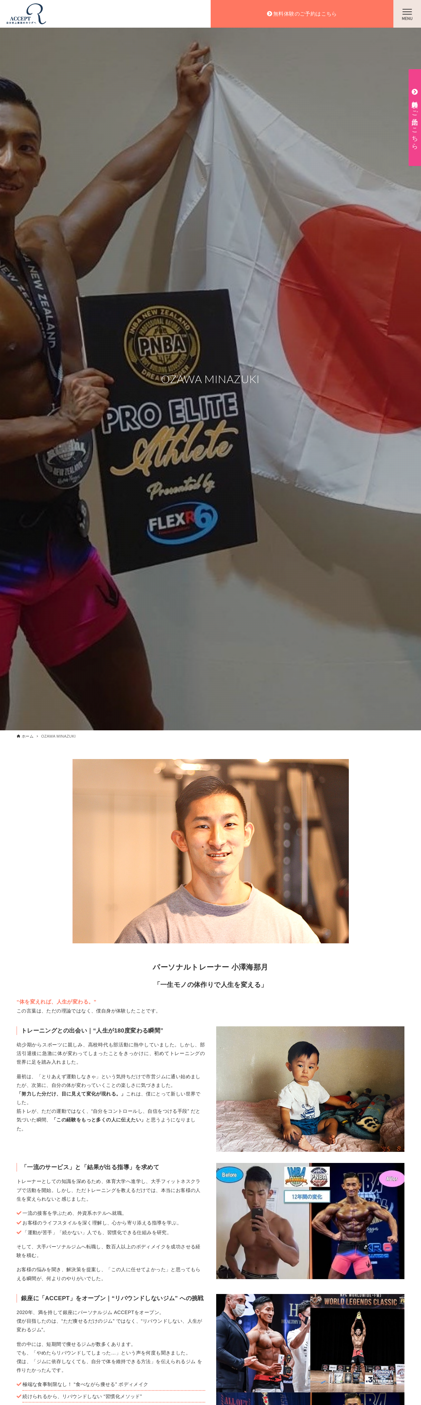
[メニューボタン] (407, 14)
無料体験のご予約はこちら (305, 14)
